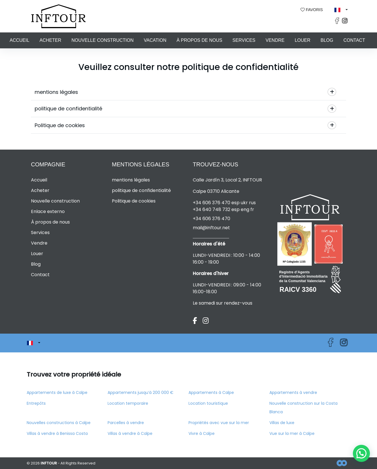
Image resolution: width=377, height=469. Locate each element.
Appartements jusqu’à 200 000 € (140, 392)
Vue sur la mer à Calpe (292, 433)
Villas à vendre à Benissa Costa (57, 433)
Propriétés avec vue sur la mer (218, 422)
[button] (341, 10)
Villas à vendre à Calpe (130, 433)
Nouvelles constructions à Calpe (59, 422)
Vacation (155, 40)
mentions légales (131, 180)
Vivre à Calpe (201, 433)
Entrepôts (36, 403)
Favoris (312, 9)
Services (244, 40)
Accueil (19, 40)
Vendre (274, 40)
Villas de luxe (281, 422)
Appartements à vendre (293, 392)
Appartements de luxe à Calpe (57, 392)
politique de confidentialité (141, 190)
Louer (302, 40)
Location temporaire (128, 403)
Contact (354, 40)
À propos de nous (199, 40)
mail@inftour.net (211, 227)
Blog (327, 40)
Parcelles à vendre (126, 422)
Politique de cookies (134, 201)
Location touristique (208, 403)
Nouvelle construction (103, 40)
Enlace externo (48, 211)
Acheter (50, 40)
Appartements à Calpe (211, 392)
